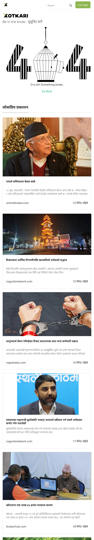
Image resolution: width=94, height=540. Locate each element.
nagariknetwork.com (19, 281)
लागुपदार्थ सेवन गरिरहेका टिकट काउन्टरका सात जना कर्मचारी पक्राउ (42, 341)
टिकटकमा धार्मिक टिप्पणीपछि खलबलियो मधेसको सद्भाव (36, 260)
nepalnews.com (16, 362)
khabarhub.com (16, 526)
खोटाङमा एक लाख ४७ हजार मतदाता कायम (29, 505)
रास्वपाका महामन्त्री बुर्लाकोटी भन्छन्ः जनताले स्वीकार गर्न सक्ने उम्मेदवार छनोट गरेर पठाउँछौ (44, 421)
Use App (83, 4)
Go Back (47, 91)
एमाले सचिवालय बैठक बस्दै (20, 181)
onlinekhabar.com (17, 203)
